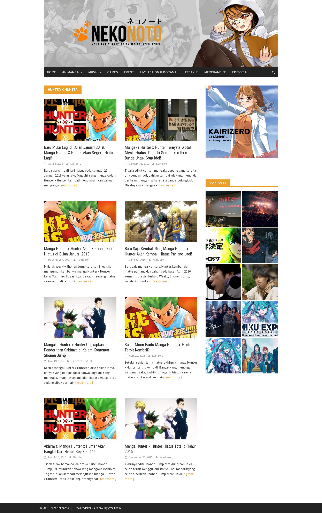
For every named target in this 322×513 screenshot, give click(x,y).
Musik (93, 72)
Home (51, 72)
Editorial (240, 72)
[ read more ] (68, 185)
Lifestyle (190, 72)
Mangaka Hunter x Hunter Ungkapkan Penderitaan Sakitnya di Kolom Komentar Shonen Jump (76, 350)
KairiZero (75, 163)
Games (112, 72)
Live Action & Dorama (158, 72)
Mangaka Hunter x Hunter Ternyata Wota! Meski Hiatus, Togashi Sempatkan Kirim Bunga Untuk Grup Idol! (158, 153)
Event (129, 72)
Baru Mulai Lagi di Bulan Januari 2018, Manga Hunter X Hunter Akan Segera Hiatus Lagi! (79, 153)
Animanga (70, 72)
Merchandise (215, 72)
